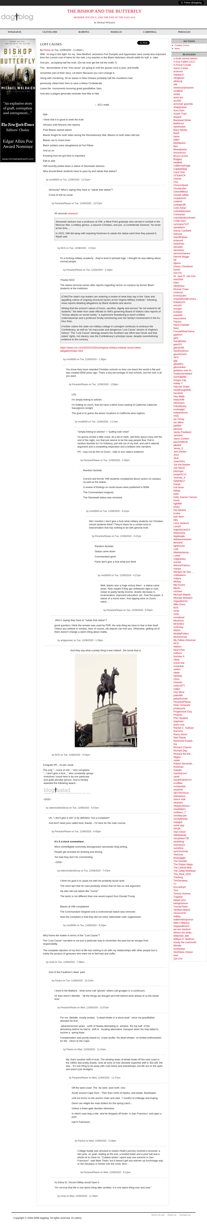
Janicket (178, 435)
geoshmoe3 (179, 354)
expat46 (177, 315)
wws (175, 955)
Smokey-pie (180, 815)
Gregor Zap (179, 380)
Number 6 (178, 656)
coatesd (177, 201)
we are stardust (182, 929)
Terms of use (157, 1215)
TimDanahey (180, 880)
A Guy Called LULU (184, 61)
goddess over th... (183, 370)
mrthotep (178, 627)
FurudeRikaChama (183, 331)
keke (176, 493)
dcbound (178, 240)
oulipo (176, 688)
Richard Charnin (182, 747)
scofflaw (177, 783)
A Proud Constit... (183, 64)
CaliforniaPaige (181, 165)
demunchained (181, 253)
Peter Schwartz (181, 705)
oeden (176, 669)
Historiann (179, 402)
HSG (176, 415)
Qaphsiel (178, 721)
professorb (179, 708)
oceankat (178, 666)
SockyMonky (180, 818)
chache (177, 178)
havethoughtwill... (183, 389)
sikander (178, 802)
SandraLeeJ (180, 773)
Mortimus (178, 620)
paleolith (178, 695)
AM (175, 84)
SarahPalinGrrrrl (182, 779)
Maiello (116, 32)
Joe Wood (179, 467)
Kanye (177, 484)
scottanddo (179, 786)
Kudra (176, 513)
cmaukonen (179, 198)
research (72, 213)
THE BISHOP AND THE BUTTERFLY (104, 11)
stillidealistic (180, 835)
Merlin (176, 588)
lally (175, 519)
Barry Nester (180, 129)
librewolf (178, 542)
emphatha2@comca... (185, 298)
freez (176, 328)
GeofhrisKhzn (181, 350)
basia (176, 136)
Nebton (177, 646)
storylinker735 (181, 838)
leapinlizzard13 (181, 529)
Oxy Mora (178, 692)
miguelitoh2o (180, 601)
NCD (63, 248)
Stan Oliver (179, 831)
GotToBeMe (180, 376)
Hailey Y (178, 383)
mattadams (179, 575)
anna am (178, 97)
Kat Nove (178, 487)
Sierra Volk (179, 799)
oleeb (176, 672)
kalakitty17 (179, 480)
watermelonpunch (183, 919)
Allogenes (178, 77)
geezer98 (178, 347)
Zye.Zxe (177, 958)
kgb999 (177, 503)
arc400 (177, 100)
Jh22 (176, 454)
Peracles (184, 32)
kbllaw (176, 490)
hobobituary (179, 406)
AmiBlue (178, 90)
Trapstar (178, 896)
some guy (178, 825)
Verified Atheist (181, 909)
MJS (175, 607)
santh (176, 776)
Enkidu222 (179, 302)
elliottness (179, 285)
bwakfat (177, 162)
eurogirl (177, 308)
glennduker (179, 367)
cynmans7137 (181, 224)
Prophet (177, 714)
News (177, 48)
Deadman (178, 243)
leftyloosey (179, 532)
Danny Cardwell (182, 230)
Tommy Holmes (182, 893)
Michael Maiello (182, 594)
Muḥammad (180, 636)
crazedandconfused (184, 217)
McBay (177, 581)
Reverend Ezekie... (184, 740)
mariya (177, 568)
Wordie (177, 945)
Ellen (176, 282)
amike (176, 94)
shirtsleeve (179, 796)
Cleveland (50, 32)
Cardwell (150, 32)
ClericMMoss (180, 191)
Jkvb (176, 458)
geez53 (177, 344)
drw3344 (178, 279)
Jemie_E (178, 448)
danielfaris (179, 227)
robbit (176, 760)
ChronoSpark (180, 185)
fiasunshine (179, 318)
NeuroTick (179, 649)
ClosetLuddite (181, 194)
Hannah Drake (181, 386)
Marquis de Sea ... (183, 571)
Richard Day (180, 750)
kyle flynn (178, 516)
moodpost (178, 617)
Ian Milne (178, 422)
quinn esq (178, 724)
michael (177, 591)
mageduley (179, 558)
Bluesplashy (180, 149)
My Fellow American (184, 640)
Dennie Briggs (181, 256)
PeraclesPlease (63, 203)
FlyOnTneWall (181, 324)
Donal (176, 269)
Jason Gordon (181, 438)
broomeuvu (179, 152)
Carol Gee (179, 172)
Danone (177, 233)
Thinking (178, 877)
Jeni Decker (180, 451)
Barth (176, 133)
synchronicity (180, 851)
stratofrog (178, 841)
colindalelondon (182, 211)
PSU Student (180, 718)
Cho (175, 181)
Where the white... (183, 932)
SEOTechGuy (181, 792)
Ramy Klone (180, 734)
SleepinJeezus (181, 805)
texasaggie (179, 857)
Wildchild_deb (181, 935)
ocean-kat (178, 662)
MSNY (177, 630)
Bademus (178, 123)
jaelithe (177, 425)
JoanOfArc (179, 461)
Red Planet (179, 737)
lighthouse (179, 545)
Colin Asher (179, 207)
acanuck (178, 71)
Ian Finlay (178, 419)
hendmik (178, 393)
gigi (175, 360)
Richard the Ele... (183, 753)
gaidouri (177, 334)
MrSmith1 (178, 623)
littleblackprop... (182, 552)
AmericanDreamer (183, 87)
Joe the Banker (181, 464)
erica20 (177, 305)
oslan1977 (179, 685)
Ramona (84, 32)
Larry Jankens (181, 523)
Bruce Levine (180, 155)
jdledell (177, 445)
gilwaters (178, 363)
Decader (178, 246)
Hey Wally (179, 396)
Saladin (177, 770)
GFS (176, 357)
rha (175, 744)
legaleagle (179, 536)
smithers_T (179, 812)
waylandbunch (181, 926)
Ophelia (177, 675)
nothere (177, 653)
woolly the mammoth (184, 942)
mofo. (176, 614)
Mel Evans (179, 584)
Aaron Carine (180, 68)
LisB (175, 549)
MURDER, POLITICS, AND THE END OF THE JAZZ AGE (104, 17)
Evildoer (177, 311)
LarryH (177, 526)
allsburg (177, 81)
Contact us (184, 1215)
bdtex (176, 139)
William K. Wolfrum (184, 939)
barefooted (179, 126)
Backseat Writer (182, 120)
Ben (175, 146)
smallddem (179, 809)
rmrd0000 (54, 179)
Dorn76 (177, 272)
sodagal (177, 822)
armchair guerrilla (183, 103)
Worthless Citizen (183, 952)
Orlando (177, 682)
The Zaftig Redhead (184, 870)
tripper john (179, 900)
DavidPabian (180, 237)
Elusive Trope (181, 289)
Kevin (176, 500)
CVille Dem (179, 220)
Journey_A (179, 477)
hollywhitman (180, 412)
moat (51, 962)
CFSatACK (179, 175)
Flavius (47, 50)
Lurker (177, 555)
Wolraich (14, 32)
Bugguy (177, 159)
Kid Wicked (179, 510)
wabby (177, 916)
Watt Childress (181, 922)
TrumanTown (180, 906)
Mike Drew (179, 604)
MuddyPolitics (181, 633)
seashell (178, 789)
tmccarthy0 (179, 887)
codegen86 (179, 204)
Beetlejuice (179, 142)
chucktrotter (179, 188)
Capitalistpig (180, 168)
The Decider (180, 861)
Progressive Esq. (182, 711)
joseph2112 (179, 474)
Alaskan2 (178, 74)
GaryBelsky (179, 341)
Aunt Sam (178, 110)
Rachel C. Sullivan (183, 727)
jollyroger (178, 471)
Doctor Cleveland (183, 266)
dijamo (177, 263)
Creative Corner (182, 45)
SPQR (177, 828)
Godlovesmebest (182, 373)
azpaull (177, 116)
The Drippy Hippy (183, 864)
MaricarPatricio (181, 565)
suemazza (179, 844)
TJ (174, 883)
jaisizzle (177, 428)
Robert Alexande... (183, 763)
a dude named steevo (185, 58)
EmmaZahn (179, 295)
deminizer (178, 250)
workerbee (179, 948)
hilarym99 (178, 399)
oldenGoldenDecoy (59, 807)
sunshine (178, 848)
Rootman (178, 766)
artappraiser (67, 640)
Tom (175, 890)
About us (171, 1215)
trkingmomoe (180, 903)
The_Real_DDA (182, 874)
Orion (176, 679)
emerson (178, 292)
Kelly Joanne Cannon (185, 497)
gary (175, 337)
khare (176, 506)
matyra (177, 578)
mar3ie (177, 562)
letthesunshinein (182, 539)
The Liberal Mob (182, 867)
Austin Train (180, 113)
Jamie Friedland (182, 432)
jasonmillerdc (180, 441)
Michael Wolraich (182, 597)
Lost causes (51, 44)
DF (175, 259)
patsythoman (180, 698)
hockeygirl (179, 409)
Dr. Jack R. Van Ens (184, 276)
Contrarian (179, 214)
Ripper (177, 757)
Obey (176, 659)
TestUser (178, 854)
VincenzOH (179, 913)
